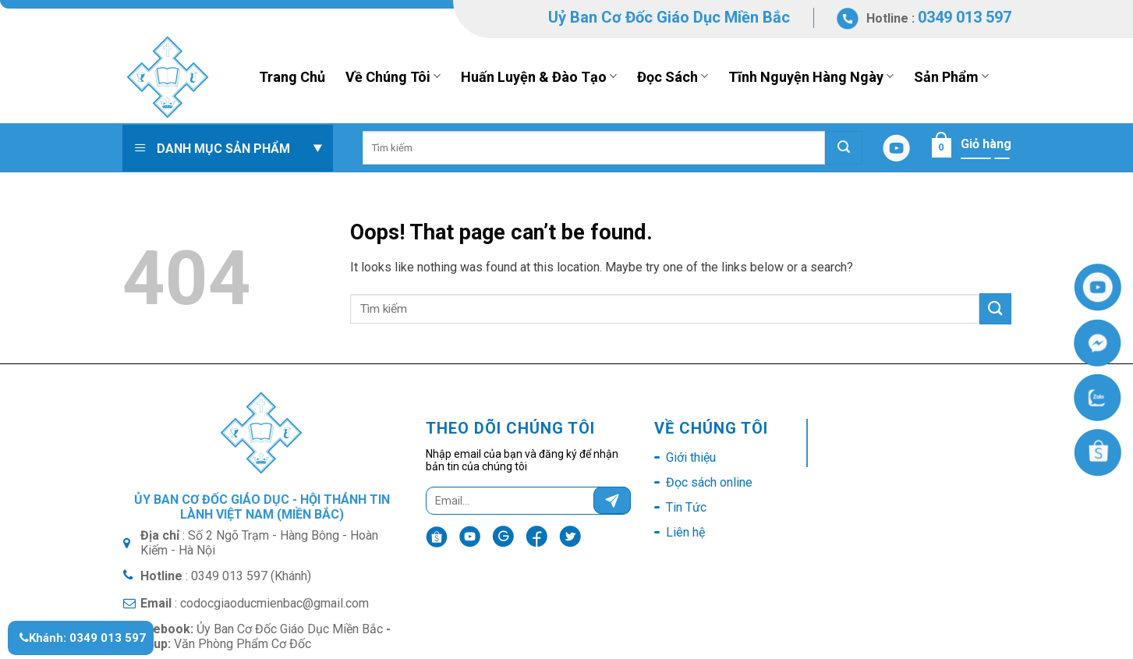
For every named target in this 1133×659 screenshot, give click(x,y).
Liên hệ (685, 532)
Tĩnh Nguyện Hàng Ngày (811, 77)
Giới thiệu (691, 457)
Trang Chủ (292, 77)
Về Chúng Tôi (393, 77)
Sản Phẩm (951, 77)
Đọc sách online (709, 482)
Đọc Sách (672, 77)
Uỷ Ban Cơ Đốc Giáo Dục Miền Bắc (669, 17)
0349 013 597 (964, 17)
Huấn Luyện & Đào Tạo (539, 77)
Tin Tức (686, 507)
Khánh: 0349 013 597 (82, 638)
